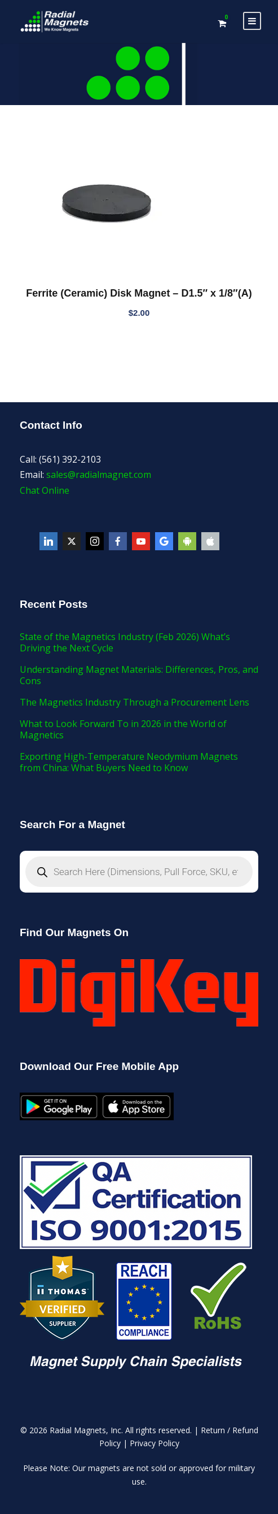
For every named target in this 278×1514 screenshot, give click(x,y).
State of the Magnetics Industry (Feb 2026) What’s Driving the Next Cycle (125, 642)
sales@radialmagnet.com (98, 474)
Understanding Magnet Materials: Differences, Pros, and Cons (139, 675)
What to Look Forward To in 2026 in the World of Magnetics (123, 729)
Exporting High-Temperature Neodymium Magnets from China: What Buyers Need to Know (129, 762)
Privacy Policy (154, 1443)
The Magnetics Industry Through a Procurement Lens (134, 702)
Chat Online (44, 490)
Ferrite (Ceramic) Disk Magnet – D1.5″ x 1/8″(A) (138, 293)
